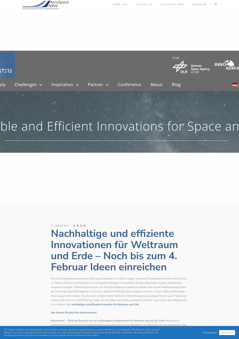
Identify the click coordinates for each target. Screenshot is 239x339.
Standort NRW (172, 4)
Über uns (120, 4)
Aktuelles (144, 4)
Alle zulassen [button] (227, 332)
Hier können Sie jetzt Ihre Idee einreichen (74, 312)
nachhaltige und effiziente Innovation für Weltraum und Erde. (105, 304)
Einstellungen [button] (210, 332)
